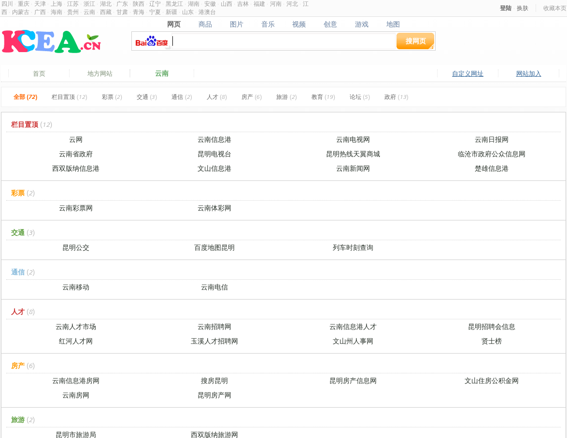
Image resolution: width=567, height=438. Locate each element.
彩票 (112, 96)
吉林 (243, 3)
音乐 (268, 24)
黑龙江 (174, 3)
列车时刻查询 (353, 247)
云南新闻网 (353, 168)
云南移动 (75, 287)
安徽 (210, 3)
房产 (251, 96)
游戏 (362, 24)
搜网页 (416, 41)
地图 (393, 24)
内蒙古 (20, 11)
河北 (292, 3)
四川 (7, 3)
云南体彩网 (214, 208)
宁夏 (155, 11)
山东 (188, 11)
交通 (147, 96)
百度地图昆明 (214, 247)
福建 (259, 3)
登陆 (505, 8)
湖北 (106, 3)
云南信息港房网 (75, 380)
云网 (76, 139)
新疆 (171, 11)
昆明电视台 (214, 154)
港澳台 (207, 11)
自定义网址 (467, 73)
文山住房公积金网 (492, 380)
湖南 (193, 3)
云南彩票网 (76, 208)
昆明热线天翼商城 (353, 154)
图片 (236, 24)
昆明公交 (75, 247)
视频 (299, 24)
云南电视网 (353, 139)
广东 (122, 3)
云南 (89, 11)
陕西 (138, 3)
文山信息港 (214, 168)
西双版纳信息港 (75, 168)
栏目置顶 (69, 96)
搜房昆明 (214, 380)
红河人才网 (76, 341)
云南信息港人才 (353, 326)
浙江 (89, 3)
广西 (40, 11)
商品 (205, 24)
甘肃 (122, 11)
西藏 (106, 11)
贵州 (73, 11)
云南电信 (214, 287)
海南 (56, 11)
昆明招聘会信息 (491, 326)
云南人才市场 (76, 326)
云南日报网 (492, 139)
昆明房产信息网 (353, 380)
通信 (181, 96)
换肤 (522, 8)
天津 (40, 3)
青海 (138, 11)
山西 (226, 3)
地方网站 (100, 73)
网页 (173, 24)
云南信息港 (214, 139)
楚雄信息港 (492, 168)
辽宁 (155, 3)
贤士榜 (492, 341)
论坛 (360, 96)
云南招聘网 (214, 326)
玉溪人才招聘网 (214, 341)
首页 (39, 73)
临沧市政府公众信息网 (491, 154)
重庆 (23, 3)
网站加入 (528, 73)
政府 (396, 96)
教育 (323, 96)
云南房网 (75, 395)
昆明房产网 (214, 395)
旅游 (286, 96)
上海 (56, 3)
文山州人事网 (353, 341)
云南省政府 (76, 154)
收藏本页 (555, 8)
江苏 (73, 3)
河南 (276, 3)
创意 (330, 24)
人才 (217, 96)
